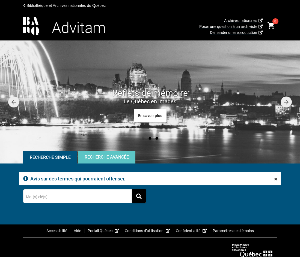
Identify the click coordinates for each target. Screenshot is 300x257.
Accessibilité (57, 231)
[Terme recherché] (84, 197)
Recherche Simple (50, 157)
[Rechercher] (139, 196)
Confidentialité (193, 231)
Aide (78, 231)
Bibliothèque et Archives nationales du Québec (64, 5)
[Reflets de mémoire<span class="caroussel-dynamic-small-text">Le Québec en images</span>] (150, 115)
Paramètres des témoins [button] (233, 231)
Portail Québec (105, 231)
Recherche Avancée (107, 157)
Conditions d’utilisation (149, 231)
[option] (150, 101)
